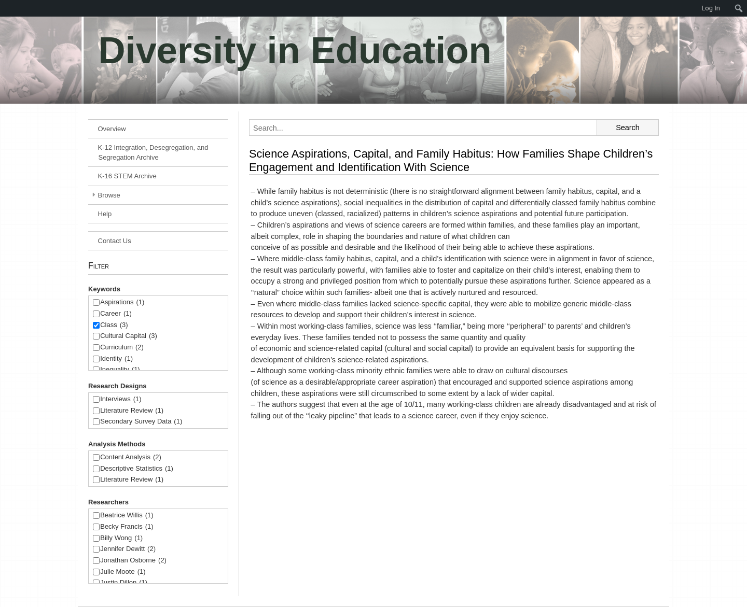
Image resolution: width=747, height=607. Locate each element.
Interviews (120, 399)
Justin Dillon (123, 583)
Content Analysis (130, 457)
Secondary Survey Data (141, 422)
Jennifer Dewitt (128, 549)
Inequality (120, 370)
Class (114, 325)
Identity (116, 359)
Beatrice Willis (126, 515)
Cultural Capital (128, 336)
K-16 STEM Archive (127, 176)
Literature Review (131, 411)
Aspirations (122, 302)
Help (105, 214)
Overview (112, 129)
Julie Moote (122, 572)
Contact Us (114, 241)
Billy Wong (121, 538)
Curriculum (122, 347)
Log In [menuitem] (710, 8)
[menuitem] (5, 8)
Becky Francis (126, 527)
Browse (109, 195)
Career (116, 314)
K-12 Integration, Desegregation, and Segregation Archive (153, 152)
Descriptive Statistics (136, 469)
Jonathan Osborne (133, 561)
